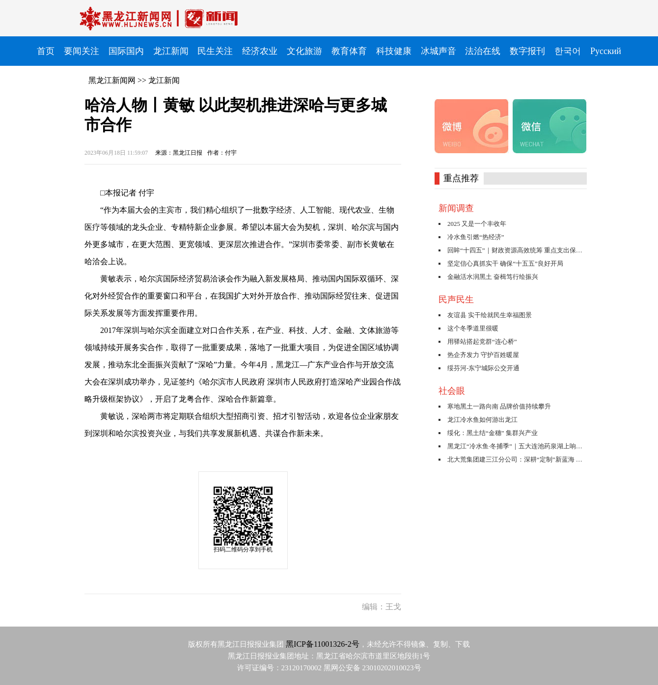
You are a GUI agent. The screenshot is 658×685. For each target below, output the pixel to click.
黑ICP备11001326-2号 (322, 644)
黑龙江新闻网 (112, 80)
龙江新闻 (164, 80)
